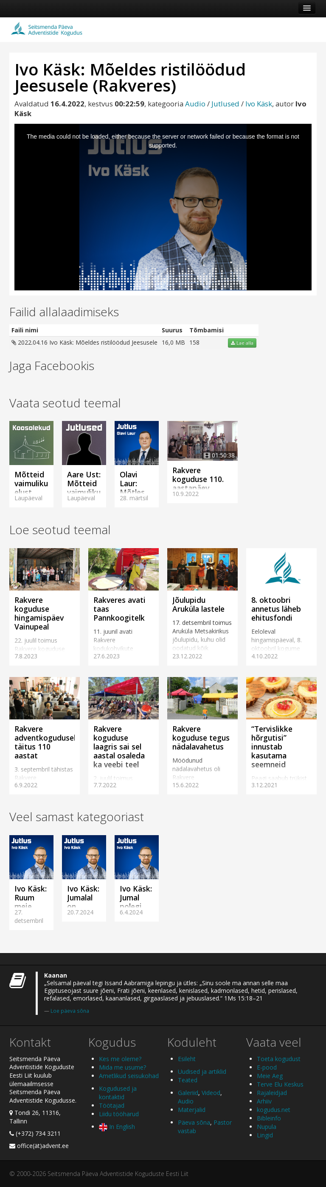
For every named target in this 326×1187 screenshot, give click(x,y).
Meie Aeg (270, 1076)
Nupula (266, 1127)
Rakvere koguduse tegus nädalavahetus (201, 738)
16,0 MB (173, 342)
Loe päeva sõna (70, 1010)
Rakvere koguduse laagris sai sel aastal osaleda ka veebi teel (119, 746)
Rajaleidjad (272, 1093)
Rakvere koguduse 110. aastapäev (198, 479)
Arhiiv (264, 1101)
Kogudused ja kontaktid (118, 1092)
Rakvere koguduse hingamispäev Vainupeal (39, 613)
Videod (211, 1093)
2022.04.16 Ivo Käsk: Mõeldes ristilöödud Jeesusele (84, 342)
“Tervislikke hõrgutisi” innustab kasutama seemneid (271, 746)
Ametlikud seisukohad (129, 1076)
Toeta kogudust (279, 1059)
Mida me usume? (122, 1067)
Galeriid (188, 1093)
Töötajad (111, 1105)
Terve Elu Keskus (280, 1084)
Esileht (187, 1059)
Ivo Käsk (258, 104)
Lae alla (242, 343)
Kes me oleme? (120, 1059)
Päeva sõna (194, 1122)
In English (117, 1127)
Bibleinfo (269, 1118)
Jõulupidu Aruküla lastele (198, 604)
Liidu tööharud (119, 1114)
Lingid (265, 1135)
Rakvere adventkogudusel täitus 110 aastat (45, 742)
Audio (195, 104)
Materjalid (191, 1110)
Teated (187, 1080)
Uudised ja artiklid (202, 1071)
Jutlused (225, 104)
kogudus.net (273, 1110)
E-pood (267, 1067)
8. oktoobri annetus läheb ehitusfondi (276, 609)
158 (194, 342)
